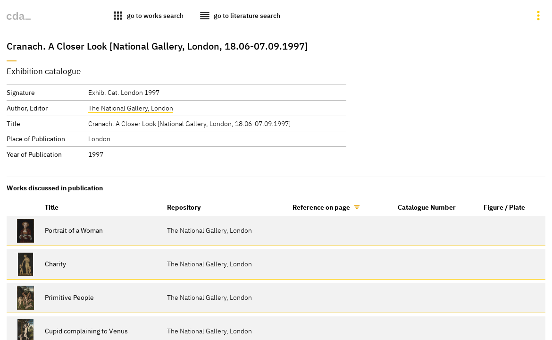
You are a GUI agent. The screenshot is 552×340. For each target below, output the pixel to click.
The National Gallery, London (130, 107)
